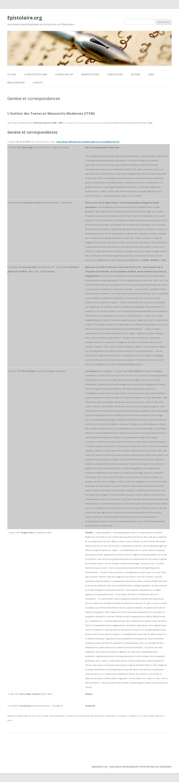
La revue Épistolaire (35, 74)
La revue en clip (64, 74)
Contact (38, 82)
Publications (115, 74)
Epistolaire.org (24, 17)
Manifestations (90, 74)
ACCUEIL (11, 74)
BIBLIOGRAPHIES (15, 82)
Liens (151, 74)
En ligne (135, 74)
